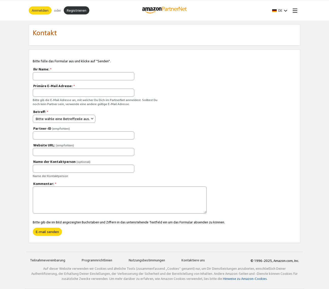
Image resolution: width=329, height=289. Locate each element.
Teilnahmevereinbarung (47, 260)
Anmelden (40, 10)
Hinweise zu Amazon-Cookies (245, 279)
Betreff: (40, 112)
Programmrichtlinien (97, 260)
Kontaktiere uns (193, 260)
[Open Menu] (294, 10)
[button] (280, 10)
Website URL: (53, 145)
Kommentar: (44, 184)
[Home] (164, 10)
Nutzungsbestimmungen (147, 260)
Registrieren (76, 10)
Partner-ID (51, 128)
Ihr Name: (42, 69)
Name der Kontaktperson (61, 162)
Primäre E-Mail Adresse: (54, 86)
